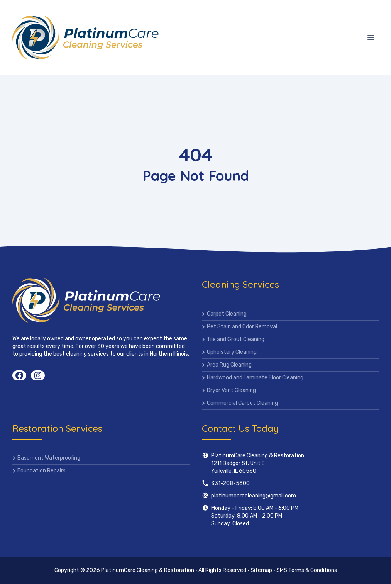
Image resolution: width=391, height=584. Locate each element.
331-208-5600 (230, 483)
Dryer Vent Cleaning (231, 390)
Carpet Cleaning (227, 314)
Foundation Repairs (41, 470)
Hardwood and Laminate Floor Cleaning (255, 377)
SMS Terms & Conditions (306, 570)
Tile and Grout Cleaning (235, 339)
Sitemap (261, 570)
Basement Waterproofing (48, 458)
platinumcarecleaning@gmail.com (253, 495)
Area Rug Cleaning (229, 365)
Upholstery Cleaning (232, 352)
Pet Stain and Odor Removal (242, 326)
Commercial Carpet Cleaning (242, 403)
